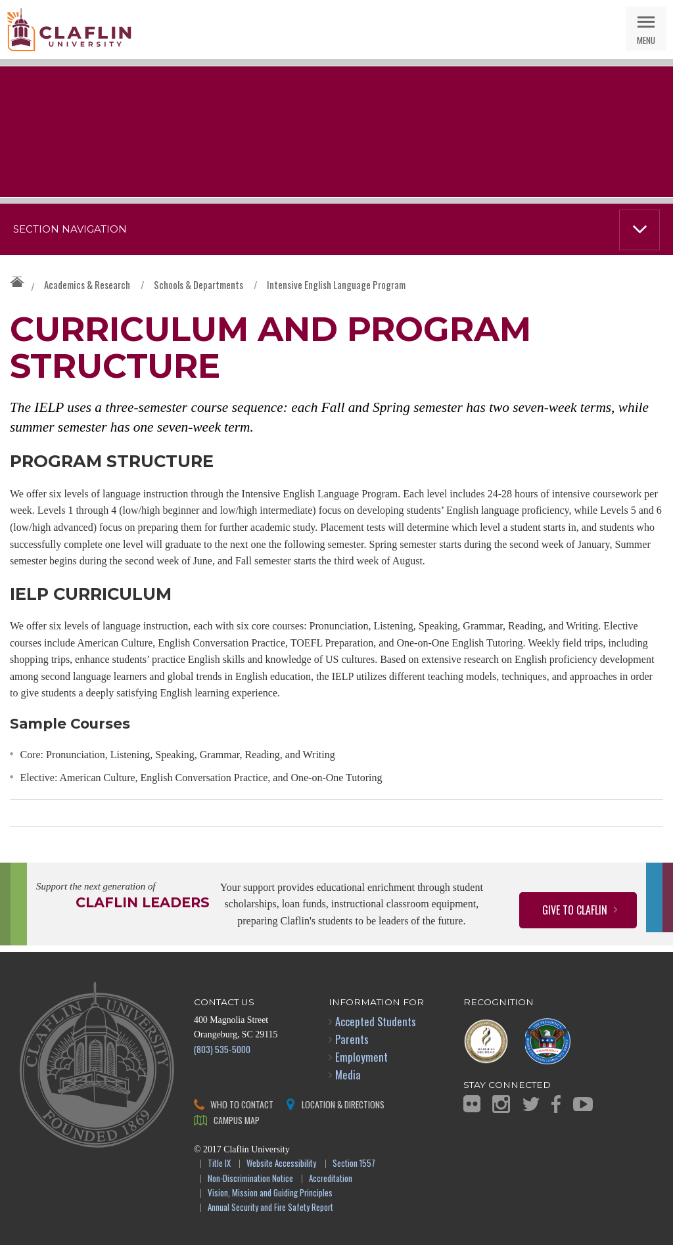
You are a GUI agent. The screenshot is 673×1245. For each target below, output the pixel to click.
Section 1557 (354, 1164)
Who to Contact (241, 1104)
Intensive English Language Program (336, 284)
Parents (352, 1039)
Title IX (219, 1164)
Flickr (471, 1103)
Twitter (531, 1104)
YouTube (583, 1104)
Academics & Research (87, 284)
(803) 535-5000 (222, 1049)
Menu (646, 40)
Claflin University (69, 30)
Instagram (501, 1104)
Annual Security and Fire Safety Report (270, 1208)
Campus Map (237, 1120)
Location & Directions (343, 1104)
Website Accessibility (281, 1164)
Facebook (556, 1104)
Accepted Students (375, 1021)
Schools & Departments (198, 284)
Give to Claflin (574, 910)
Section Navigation (70, 229)
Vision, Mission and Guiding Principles (270, 1193)
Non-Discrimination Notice (250, 1179)
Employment (361, 1057)
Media (348, 1074)
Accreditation (330, 1179)
